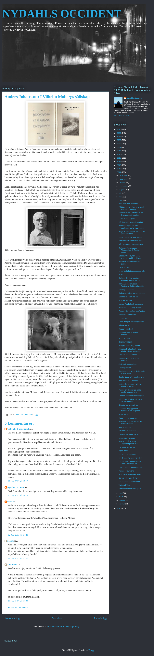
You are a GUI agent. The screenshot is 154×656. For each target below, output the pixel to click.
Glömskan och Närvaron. (129, 203)
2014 (119, 161)
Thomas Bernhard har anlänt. (130, 434)
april (121, 493)
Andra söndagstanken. (128, 364)
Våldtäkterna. (124, 325)
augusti (122, 190)
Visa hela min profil (122, 115)
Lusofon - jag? (124, 267)
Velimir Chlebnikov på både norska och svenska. (130, 391)
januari (122, 504)
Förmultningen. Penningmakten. (132, 322)
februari (122, 500)
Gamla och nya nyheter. (128, 478)
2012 (119, 169)
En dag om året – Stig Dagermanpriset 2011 (128, 442)
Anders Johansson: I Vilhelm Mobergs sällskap (130, 385)
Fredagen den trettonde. (128, 380)
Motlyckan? (123, 414)
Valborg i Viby (124, 485)
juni (120, 197)
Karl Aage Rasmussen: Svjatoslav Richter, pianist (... (131, 285)
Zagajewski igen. (125, 342)
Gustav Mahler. (125, 318)
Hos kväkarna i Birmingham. (130, 489)
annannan (12, 564)
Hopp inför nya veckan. (128, 418)
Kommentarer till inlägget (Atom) (63, 626)
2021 (119, 147)
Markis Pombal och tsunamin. (131, 304)
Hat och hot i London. (127, 431)
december (123, 175)
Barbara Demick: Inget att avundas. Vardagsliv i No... (130, 279)
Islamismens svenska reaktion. (131, 474)
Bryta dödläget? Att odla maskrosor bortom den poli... (131, 227)
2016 (119, 154)
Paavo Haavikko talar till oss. (130, 241)
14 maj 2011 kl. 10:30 (18, 558)
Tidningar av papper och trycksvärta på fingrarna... (130, 409)
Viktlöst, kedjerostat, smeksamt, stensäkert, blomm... (131, 208)
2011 (119, 172)
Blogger (92, 650)
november (123, 179)
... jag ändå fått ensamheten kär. (132, 271)
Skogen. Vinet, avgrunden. (129, 345)
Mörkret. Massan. (126, 300)
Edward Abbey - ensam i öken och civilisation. (131, 422)
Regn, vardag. (124, 338)
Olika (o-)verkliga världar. (129, 405)
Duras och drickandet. (127, 454)
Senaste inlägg (12, 618)
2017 (119, 151)
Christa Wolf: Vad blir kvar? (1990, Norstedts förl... (130, 463)
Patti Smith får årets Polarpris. (131, 467)
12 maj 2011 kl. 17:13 (18, 495)
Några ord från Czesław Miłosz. (131, 244)
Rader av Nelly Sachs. (128, 315)
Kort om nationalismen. (128, 355)
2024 (119, 136)
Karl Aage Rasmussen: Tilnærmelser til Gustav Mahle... (129, 250)
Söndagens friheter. (127, 290)
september (123, 186)
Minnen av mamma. (127, 438)
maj (121, 200)
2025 (119, 133)
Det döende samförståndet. (130, 482)
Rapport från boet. (126, 329)
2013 (119, 165)
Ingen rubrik (123, 451)
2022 (119, 144)
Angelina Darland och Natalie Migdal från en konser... (130, 350)
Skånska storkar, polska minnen (132, 293)
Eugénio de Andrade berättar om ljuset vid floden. (132, 232)
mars (121, 497)
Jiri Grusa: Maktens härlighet (130, 458)
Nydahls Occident (15, 487)
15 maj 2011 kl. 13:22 (18, 601)
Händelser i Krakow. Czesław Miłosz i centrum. (130, 400)
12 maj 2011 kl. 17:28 (18, 535)
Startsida (57, 618)
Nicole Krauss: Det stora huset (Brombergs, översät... (131, 214)
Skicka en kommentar (18, 607)
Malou (10, 541)
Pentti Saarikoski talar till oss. (130, 237)
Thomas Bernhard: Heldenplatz (131, 396)
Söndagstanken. (125, 368)
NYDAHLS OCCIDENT (61, 13)
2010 (119, 508)
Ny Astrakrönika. (125, 427)
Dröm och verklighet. (127, 218)
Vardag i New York (126, 471)
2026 (119, 129)
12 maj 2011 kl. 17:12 (18, 481)
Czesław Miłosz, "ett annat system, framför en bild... (130, 257)
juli (120, 193)
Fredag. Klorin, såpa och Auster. (132, 311)
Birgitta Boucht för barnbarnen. (131, 377)
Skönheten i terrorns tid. (128, 297)
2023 (119, 140)
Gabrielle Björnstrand (18, 429)
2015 (119, 158)
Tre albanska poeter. (127, 447)
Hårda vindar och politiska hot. (131, 222)
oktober (122, 182)
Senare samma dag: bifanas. (130, 307)
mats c (10, 501)
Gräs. (121, 274)
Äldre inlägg (100, 618)
